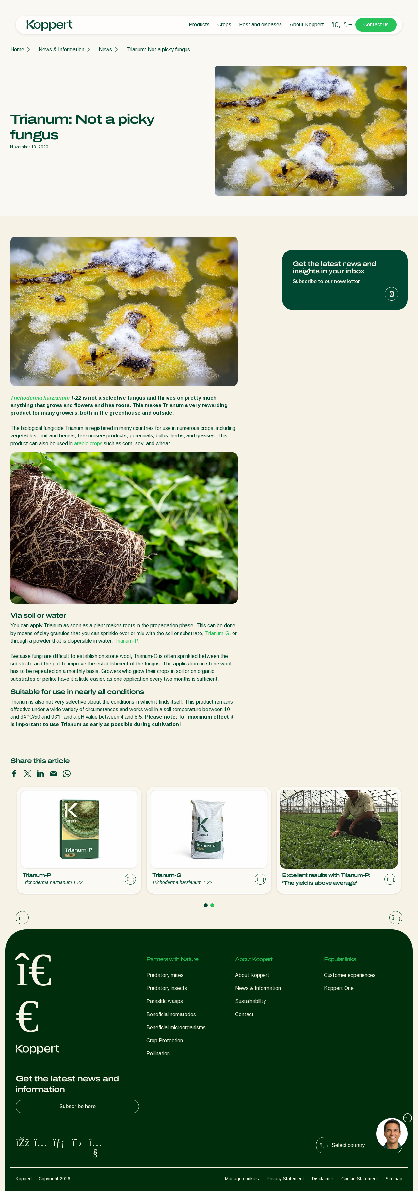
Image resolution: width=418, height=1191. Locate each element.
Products (199, 24)
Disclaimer (322, 1178)
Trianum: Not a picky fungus (158, 49)
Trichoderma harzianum (40, 398)
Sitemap (394, 1178)
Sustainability (250, 1001)
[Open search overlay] (336, 25)
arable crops (88, 443)
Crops (224, 24)
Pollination (158, 1053)
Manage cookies (242, 1178)
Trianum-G (217, 633)
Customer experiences (350, 975)
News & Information (61, 49)
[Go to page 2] (212, 905)
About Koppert (307, 24)
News (105, 49)
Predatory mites (165, 975)
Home (17, 49)
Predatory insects (166, 988)
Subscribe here (98, 1106)
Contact (244, 1014)
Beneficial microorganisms (176, 1027)
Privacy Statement (285, 1178)
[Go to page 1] (206, 905)
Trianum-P (125, 641)
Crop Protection (164, 1040)
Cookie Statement (359, 1178)
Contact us (376, 24)
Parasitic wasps (164, 1001)
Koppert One (339, 988)
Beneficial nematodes (171, 1014)
